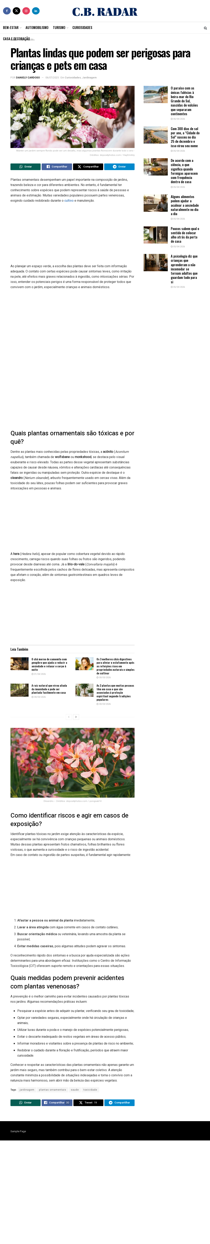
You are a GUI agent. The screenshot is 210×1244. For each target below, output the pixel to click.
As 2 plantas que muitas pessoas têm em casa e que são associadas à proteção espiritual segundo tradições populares (115, 693)
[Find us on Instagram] (26, 10)
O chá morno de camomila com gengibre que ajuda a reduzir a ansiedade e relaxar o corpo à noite (49, 665)
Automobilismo (37, 27)
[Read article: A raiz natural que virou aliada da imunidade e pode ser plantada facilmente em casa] (19, 691)
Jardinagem (89, 77)
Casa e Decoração (16, 38)
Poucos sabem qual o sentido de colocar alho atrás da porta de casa (185, 235)
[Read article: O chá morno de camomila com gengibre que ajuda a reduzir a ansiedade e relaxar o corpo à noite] (19, 664)
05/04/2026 (178, 151)
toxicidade (90, 1091)
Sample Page (18, 1133)
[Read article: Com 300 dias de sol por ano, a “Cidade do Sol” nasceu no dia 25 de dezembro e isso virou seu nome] (156, 135)
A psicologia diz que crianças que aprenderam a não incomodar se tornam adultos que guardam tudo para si (184, 269)
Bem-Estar (11, 27)
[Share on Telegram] (119, 167)
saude (75, 1091)
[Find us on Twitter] (16, 10)
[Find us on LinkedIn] (36, 10)
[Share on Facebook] (57, 167)
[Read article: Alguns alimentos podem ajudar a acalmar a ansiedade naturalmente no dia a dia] (156, 203)
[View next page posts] (76, 718)
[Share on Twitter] (88, 167)
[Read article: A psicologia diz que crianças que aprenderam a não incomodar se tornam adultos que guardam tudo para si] (156, 262)
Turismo (59, 27)
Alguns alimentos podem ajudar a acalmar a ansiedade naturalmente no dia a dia (185, 205)
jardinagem (27, 1091)
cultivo (69, 201)
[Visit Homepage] (105, 11)
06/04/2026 (178, 119)
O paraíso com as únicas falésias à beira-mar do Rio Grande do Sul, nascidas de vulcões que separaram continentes (184, 100)
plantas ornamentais (52, 1091)
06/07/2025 (52, 77)
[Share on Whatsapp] (25, 167)
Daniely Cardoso (28, 77)
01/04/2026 (39, 675)
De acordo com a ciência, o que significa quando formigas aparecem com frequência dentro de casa (184, 171)
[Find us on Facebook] (7, 10)
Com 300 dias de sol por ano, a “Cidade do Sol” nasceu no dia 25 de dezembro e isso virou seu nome (185, 137)
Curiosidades (82, 27)
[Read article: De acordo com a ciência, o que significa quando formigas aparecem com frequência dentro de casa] (156, 167)
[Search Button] (205, 27)
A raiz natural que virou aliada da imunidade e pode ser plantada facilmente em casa (49, 690)
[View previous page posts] (69, 718)
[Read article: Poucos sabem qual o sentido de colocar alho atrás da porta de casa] (156, 235)
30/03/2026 (104, 678)
